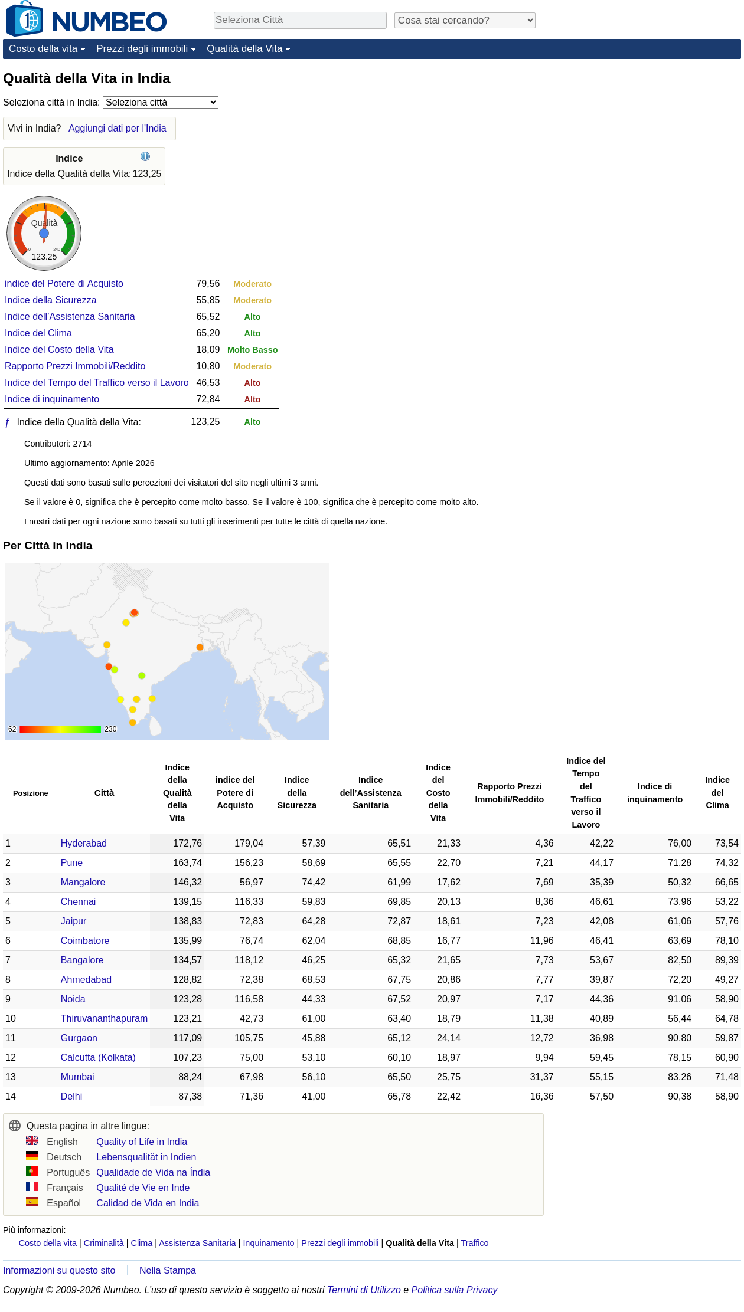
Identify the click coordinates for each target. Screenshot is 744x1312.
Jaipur (74, 921)
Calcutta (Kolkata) (98, 1057)
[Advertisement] (652, 143)
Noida (73, 999)
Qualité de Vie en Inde (143, 1188)
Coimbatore (85, 941)
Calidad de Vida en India (147, 1203)
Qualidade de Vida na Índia (153, 1172)
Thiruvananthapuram (104, 1018)
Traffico (474, 1243)
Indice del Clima (38, 333)
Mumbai (77, 1077)
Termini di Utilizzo (364, 1290)
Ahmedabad (86, 980)
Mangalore (83, 882)
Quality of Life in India (141, 1142)
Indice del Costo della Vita (59, 350)
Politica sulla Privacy (455, 1290)
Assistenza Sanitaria (197, 1243)
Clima (142, 1243)
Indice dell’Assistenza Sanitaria (70, 316)
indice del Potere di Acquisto (64, 283)
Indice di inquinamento (52, 399)
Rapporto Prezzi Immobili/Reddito (75, 366)
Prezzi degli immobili (142, 48)
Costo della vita (43, 48)
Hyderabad (84, 843)
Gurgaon (79, 1038)
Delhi (71, 1096)
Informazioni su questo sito (59, 1270)
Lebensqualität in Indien (146, 1157)
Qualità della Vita (244, 48)
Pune (72, 863)
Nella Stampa (167, 1270)
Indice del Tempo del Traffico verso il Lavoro (97, 383)
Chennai (78, 902)
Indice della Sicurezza (51, 300)
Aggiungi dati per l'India (117, 128)
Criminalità (104, 1243)
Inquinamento (268, 1243)
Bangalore (82, 960)
